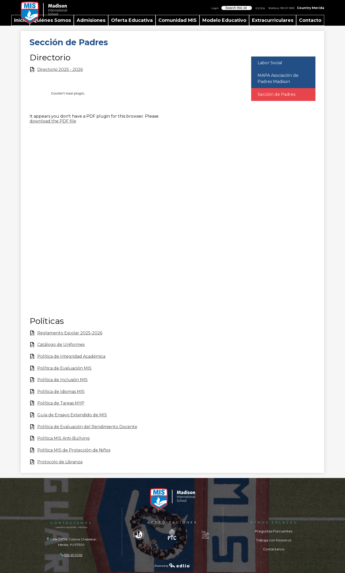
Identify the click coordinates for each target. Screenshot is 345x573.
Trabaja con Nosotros (273, 540)
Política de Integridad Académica (71, 356)
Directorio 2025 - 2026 (60, 69)
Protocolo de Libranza (60, 461)
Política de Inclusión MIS (62, 379)
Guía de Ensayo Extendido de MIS (72, 414)
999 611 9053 (287, 8)
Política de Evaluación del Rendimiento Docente (87, 426)
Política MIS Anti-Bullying (63, 438)
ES (257, 8)
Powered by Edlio (172, 565)
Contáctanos (273, 549)
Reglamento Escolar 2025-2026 (69, 333)
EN (263, 8)
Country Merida (310, 8)
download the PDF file (53, 121)
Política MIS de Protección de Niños (73, 450)
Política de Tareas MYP (60, 403)
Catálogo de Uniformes (61, 344)
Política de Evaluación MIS (64, 368)
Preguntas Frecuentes (273, 531)
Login (215, 8)
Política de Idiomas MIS (61, 391)
